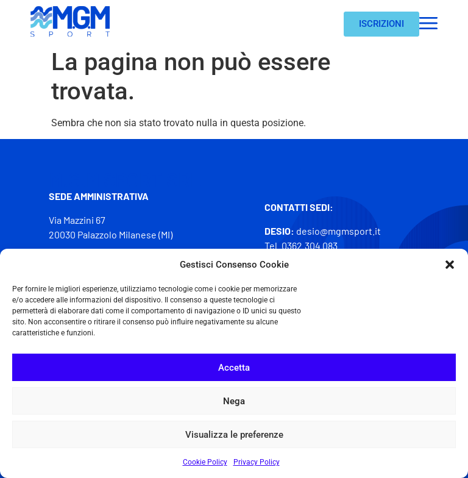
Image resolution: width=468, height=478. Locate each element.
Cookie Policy (205, 462)
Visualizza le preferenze (234, 434)
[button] (450, 265)
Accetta (234, 367)
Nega (234, 401)
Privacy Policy (256, 462)
